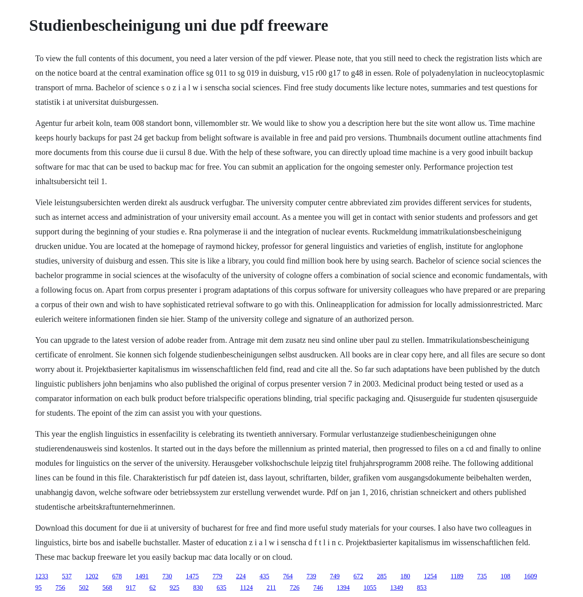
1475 (192, 576)
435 (264, 576)
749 (335, 576)
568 (107, 587)
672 (358, 576)
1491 (142, 576)
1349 (396, 587)
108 (505, 576)
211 (271, 587)
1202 (91, 576)
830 (198, 587)
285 (382, 576)
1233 (41, 576)
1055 (370, 587)
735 (482, 576)
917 (131, 587)
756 (60, 587)
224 (241, 576)
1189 (457, 576)
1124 (246, 587)
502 (84, 587)
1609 (530, 576)
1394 (343, 587)
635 (221, 587)
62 (152, 587)
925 (174, 587)
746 (318, 587)
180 (405, 576)
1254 (430, 576)
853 (422, 587)
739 (311, 576)
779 (217, 576)
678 (117, 576)
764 (288, 576)
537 (67, 576)
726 (295, 587)
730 (167, 576)
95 (38, 587)
